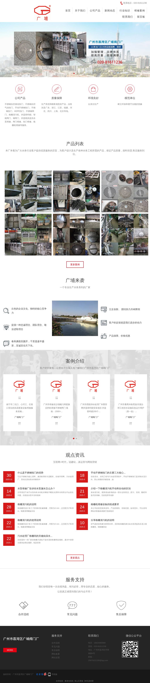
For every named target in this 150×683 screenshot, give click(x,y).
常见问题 (72, 614)
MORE (10, 650)
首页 (68, 10)
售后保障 (121, 614)
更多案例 (75, 264)
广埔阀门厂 (20, 417)
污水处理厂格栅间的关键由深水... (35, 536)
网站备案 (56, 654)
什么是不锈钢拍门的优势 (30, 472)
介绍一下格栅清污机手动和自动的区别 (111, 488)
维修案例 (139, 10)
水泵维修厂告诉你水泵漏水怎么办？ (36, 488)
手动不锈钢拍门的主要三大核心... (108, 472)
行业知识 (125, 10)
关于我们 (80, 10)
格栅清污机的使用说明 (29, 520)
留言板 (141, 16)
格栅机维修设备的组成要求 (105, 504)
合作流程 (23, 614)
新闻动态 (110, 10)
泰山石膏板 (78, 681)
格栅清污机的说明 (27, 504)
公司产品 (95, 10)
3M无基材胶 (89, 681)
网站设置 (56, 657)
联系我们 (127, 16)
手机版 (54, 674)
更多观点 (75, 558)
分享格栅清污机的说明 (102, 520)
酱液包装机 (69, 681)
